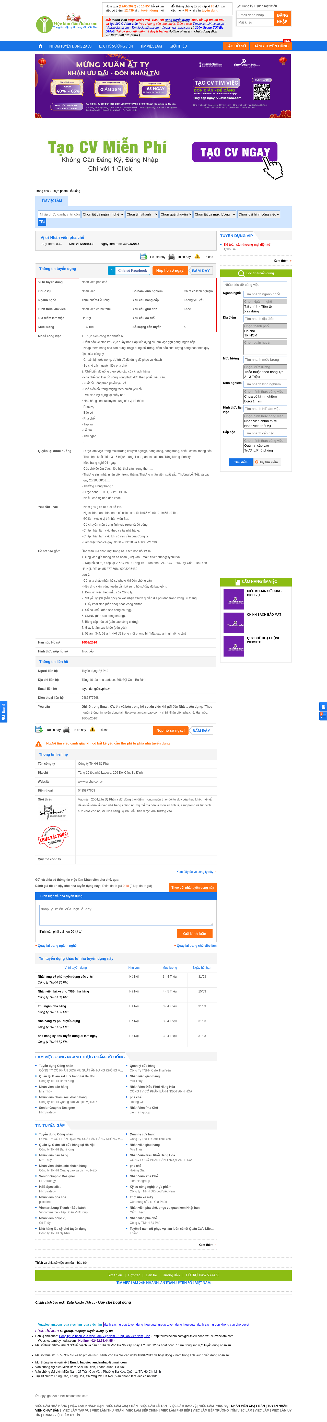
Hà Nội (265, 331)
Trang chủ (42, 191)
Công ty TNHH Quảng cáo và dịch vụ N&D (68, 1102)
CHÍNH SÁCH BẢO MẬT (264, 614)
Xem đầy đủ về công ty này (197, 872)
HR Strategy (47, 1112)
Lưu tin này (157, 257)
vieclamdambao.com (74, 1396)
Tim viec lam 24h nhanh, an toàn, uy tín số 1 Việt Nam (163, 1283)
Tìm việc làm (52, 201)
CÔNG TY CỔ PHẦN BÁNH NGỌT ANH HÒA (161, 1091)
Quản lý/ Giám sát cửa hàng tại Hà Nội (67, 1076)
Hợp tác (134, 1275)
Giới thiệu (115, 1275)
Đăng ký (247, 6)
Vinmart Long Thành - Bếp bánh (62, 1208)
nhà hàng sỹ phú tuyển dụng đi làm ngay (67, 1036)
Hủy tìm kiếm (268, 462)
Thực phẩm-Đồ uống (66, 191)
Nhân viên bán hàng (53, 1087)
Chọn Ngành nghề (265, 301)
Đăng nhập (282, 19)
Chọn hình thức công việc (265, 391)
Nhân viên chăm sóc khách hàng (63, 1097)
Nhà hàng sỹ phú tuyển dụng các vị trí (65, 976)
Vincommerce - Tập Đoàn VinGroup (63, 1212)
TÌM (42, 222)
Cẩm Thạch (138, 1212)
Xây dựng (265, 311)
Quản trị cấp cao (265, 445)
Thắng (134, 1233)
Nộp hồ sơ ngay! (170, 270)
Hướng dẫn (171, 1275)
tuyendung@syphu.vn (96, 689)
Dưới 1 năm (265, 401)
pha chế (136, 1097)
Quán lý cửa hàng (143, 1066)
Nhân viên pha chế (52, 1197)
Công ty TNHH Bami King (56, 1081)
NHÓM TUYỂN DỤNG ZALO (70, 47)
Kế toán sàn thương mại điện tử (247, 244)
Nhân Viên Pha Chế (144, 1108)
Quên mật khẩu (266, 6)
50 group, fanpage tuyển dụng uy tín (86, 1331)
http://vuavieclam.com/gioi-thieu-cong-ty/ (181, 1336)
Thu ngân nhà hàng (52, 1006)
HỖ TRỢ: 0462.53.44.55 (202, 1275)
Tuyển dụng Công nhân (56, 1066)
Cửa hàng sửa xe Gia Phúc (148, 1202)
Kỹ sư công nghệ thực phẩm (150, 1187)
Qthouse (230, 249)
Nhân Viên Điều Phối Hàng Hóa (152, 1087)
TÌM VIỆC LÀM (151, 47)
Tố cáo (208, 257)
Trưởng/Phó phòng (265, 450)
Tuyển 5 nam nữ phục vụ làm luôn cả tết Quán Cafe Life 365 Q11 (172, 1229)
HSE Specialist (50, 1187)
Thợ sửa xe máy (141, 1197)
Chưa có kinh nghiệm (265, 396)
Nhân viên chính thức (265, 421)
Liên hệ (151, 1275)
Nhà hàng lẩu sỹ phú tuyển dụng (63, 1229)
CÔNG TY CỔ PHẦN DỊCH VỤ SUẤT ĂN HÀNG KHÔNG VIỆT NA (81, 1070)
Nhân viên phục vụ (52, 1218)
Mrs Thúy (136, 1081)
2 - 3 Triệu (265, 376)
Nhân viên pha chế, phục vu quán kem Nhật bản (165, 1208)
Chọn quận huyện (265, 342)
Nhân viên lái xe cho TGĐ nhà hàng (63, 991)
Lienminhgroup (140, 1112)
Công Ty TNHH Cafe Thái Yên (150, 1070)
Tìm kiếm (241, 462)
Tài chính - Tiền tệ (265, 306)
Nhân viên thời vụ (265, 425)
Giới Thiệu (178, 47)
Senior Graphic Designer (57, 1108)
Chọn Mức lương (265, 367)
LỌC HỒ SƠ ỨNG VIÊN (116, 47)
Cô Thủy (45, 1223)
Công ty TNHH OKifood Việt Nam (152, 1191)
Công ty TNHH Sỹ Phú (53, 982)
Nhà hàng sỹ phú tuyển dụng (59, 1021)
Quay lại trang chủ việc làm (197, 945)
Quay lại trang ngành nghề (57, 945)
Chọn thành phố (265, 326)
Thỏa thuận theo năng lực (265, 371)
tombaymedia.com (63, 1340)
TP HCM (265, 335)
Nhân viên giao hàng (145, 1076)
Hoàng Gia (137, 1102)
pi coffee (45, 1202)
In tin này (184, 257)
